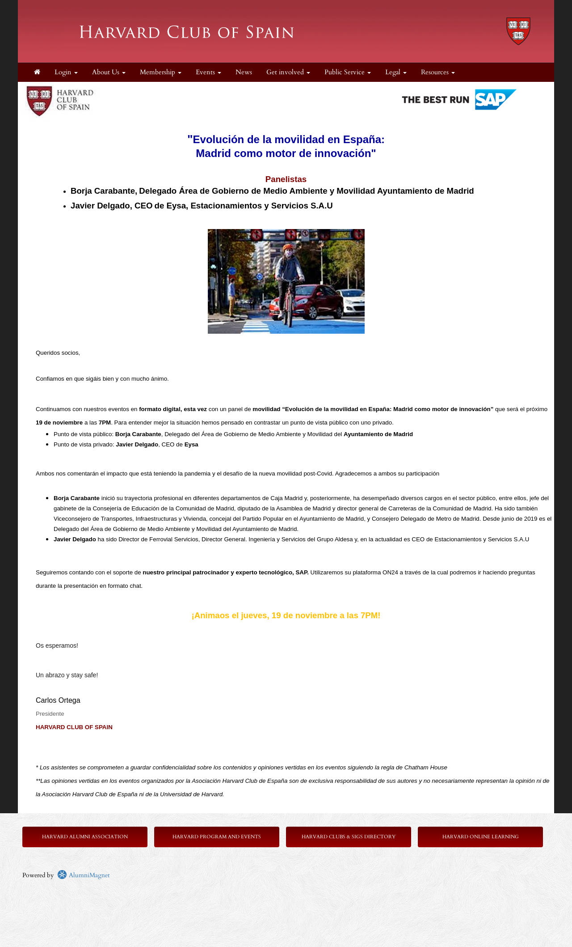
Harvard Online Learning (480, 836)
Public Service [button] (347, 72)
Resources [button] (438, 72)
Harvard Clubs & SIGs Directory (348, 836)
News (244, 72)
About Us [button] (109, 72)
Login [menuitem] (66, 72)
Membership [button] (160, 72)
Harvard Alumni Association (85, 836)
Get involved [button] (288, 72)
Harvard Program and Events (216, 836)
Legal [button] (396, 72)
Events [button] (208, 72)
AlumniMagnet (83, 875)
